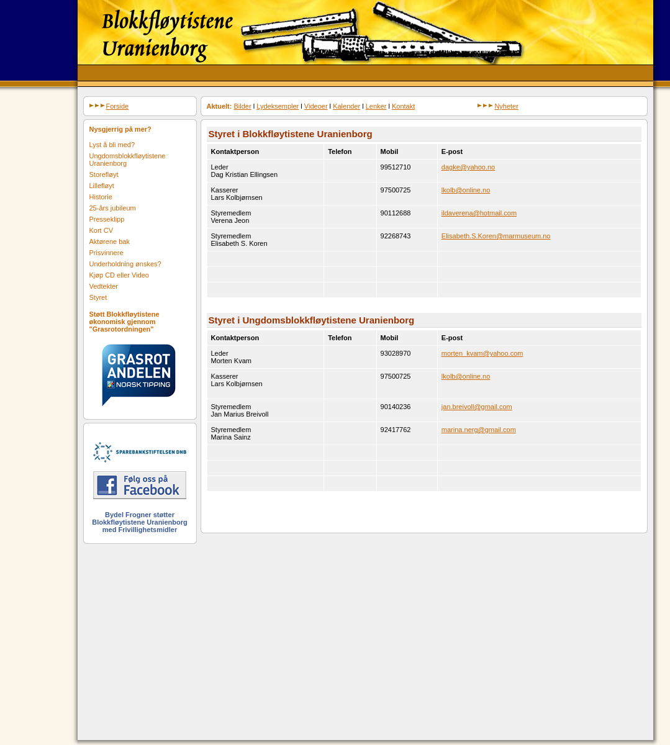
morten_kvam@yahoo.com (482, 353)
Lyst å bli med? (112, 144)
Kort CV (101, 230)
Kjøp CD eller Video (119, 275)
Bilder (242, 106)
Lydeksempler (277, 106)
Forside (109, 106)
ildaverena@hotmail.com (479, 213)
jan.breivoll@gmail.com (476, 406)
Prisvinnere (106, 252)
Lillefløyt (101, 185)
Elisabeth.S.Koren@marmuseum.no (496, 236)
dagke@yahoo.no (468, 167)
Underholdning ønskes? (125, 264)
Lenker (376, 106)
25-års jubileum (112, 208)
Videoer (316, 106)
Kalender (346, 106)
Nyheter (498, 106)
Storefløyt (104, 174)
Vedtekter (103, 286)
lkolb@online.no (465, 190)
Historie (100, 197)
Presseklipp (107, 219)
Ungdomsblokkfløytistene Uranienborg (127, 159)
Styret (98, 297)
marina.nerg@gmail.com (478, 429)
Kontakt (403, 106)
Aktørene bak (109, 241)
